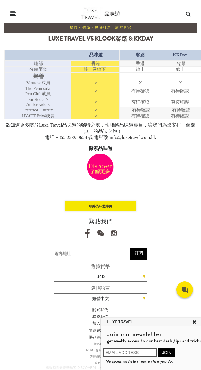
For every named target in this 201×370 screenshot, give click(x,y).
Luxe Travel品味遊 (57, 124)
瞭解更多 (100, 363)
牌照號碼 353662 (100, 356)
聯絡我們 (100, 316)
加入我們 (100, 323)
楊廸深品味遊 (100, 337)
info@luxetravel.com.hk (133, 137)
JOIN (167, 352)
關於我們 (100, 309)
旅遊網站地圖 (100, 330)
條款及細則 (101, 344)
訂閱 (139, 253)
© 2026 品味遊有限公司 (101, 350)
